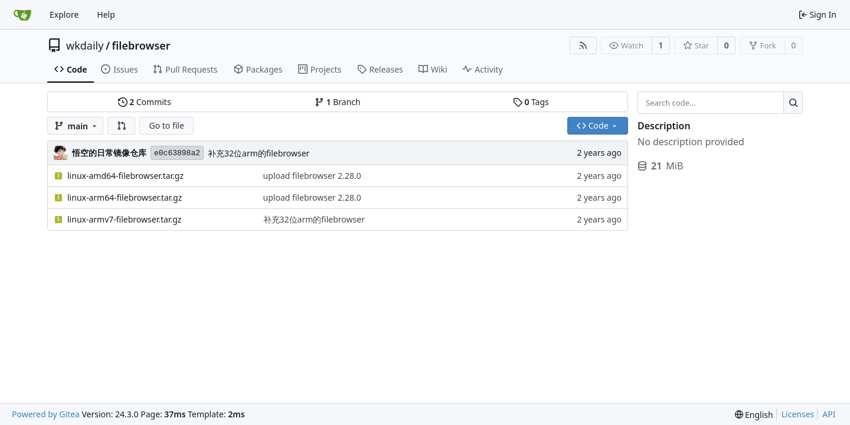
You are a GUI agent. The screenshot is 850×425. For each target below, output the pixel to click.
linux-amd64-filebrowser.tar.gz (125, 175)
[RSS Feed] (583, 45)
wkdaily (84, 45)
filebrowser (141, 45)
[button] (121, 126)
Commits (144, 101)
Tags (531, 101)
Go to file (166, 125)
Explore (64, 14)
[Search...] (793, 102)
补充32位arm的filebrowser (258, 153)
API (828, 414)
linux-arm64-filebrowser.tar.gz (124, 197)
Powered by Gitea (46, 414)
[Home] (22, 14)
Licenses (798, 414)
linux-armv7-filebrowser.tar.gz (124, 219)
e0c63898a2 (177, 153)
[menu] (754, 414)
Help (106, 14)
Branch (338, 101)
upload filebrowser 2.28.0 (312, 175)
